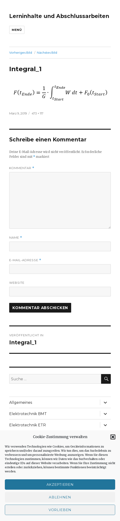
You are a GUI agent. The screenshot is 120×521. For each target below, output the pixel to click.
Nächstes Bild (47, 52)
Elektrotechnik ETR (27, 425)
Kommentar (21, 168)
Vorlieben (60, 510)
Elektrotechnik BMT (28, 414)
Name (15, 238)
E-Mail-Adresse (25, 260)
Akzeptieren (60, 484)
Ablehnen (60, 497)
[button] (113, 437)
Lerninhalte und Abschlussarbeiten (59, 16)
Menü (17, 30)
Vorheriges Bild (20, 52)
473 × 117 (37, 113)
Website (16, 282)
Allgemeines (20, 402)
